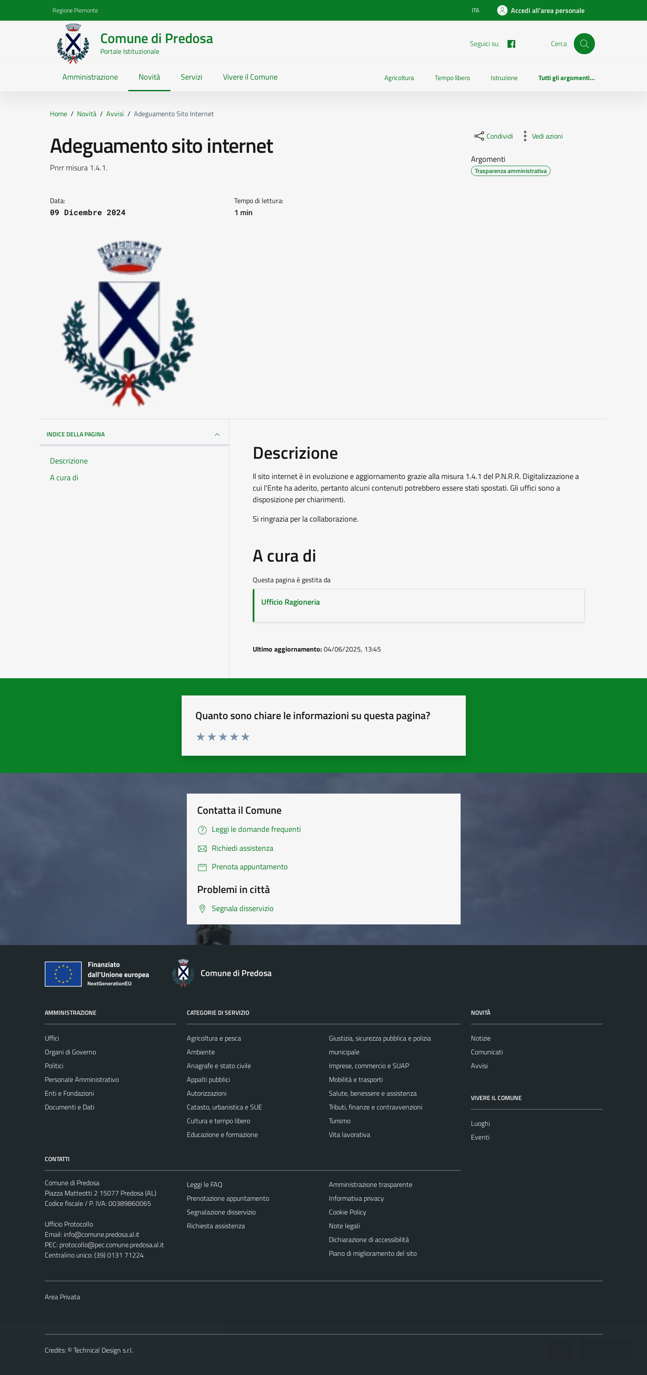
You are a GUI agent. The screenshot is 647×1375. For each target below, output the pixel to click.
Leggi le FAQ (205, 1184)
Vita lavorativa (349, 1134)
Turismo (339, 1120)
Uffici (52, 1038)
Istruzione (504, 78)
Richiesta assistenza (216, 1226)
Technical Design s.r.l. (103, 1350)
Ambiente (201, 1052)
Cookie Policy (347, 1212)
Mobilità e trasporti (356, 1079)
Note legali (344, 1226)
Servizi (191, 77)
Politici (54, 1065)
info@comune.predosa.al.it (101, 1234)
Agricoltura (399, 78)
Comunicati (487, 1052)
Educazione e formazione (222, 1134)
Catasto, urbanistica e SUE (224, 1107)
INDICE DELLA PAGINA (134, 434)
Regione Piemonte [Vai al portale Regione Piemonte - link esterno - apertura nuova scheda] (75, 10)
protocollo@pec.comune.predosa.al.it (111, 1244)
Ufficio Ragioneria (290, 602)
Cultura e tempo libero (218, 1120)
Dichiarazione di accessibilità (369, 1239)
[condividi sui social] (493, 136)
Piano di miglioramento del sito (373, 1253)
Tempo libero (452, 78)
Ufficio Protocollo (69, 1224)
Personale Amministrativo (82, 1079)
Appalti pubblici (208, 1079)
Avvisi (479, 1065)
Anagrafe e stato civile (219, 1065)
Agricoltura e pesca (214, 1038)
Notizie (481, 1038)
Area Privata (62, 1297)
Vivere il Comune (250, 77)
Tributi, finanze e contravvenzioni (375, 1107)
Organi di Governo (70, 1052)
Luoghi (480, 1123)
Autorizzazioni (206, 1093)
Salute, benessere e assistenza (373, 1093)
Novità (149, 77)
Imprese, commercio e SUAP (369, 1065)
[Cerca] (584, 43)
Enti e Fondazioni (69, 1093)
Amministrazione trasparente (370, 1184)
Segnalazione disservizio (221, 1212)
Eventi (480, 1137)
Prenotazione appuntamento (228, 1198)
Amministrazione (90, 77)
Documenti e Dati (69, 1107)
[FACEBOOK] (508, 43)
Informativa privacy (356, 1198)
